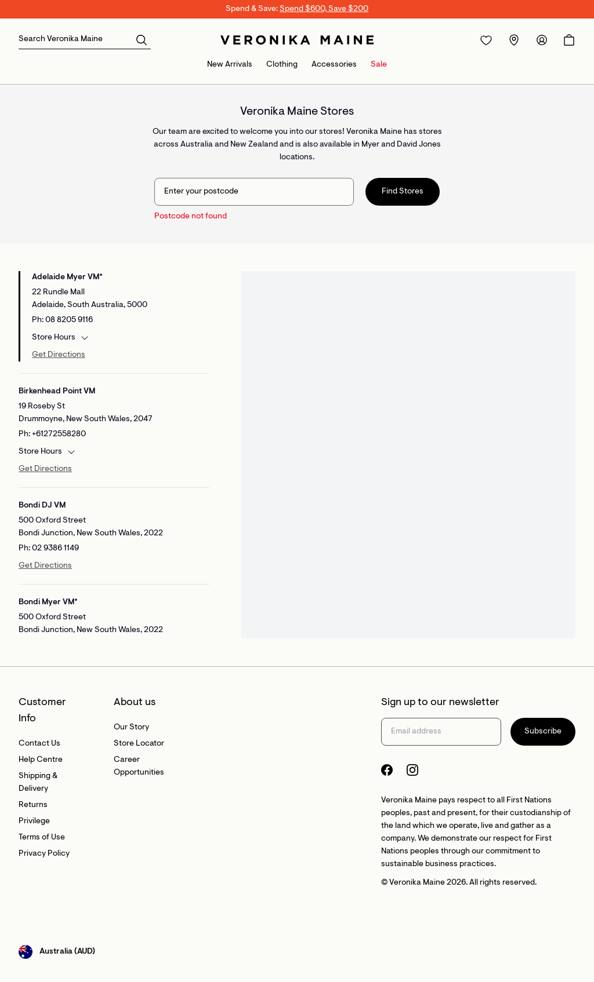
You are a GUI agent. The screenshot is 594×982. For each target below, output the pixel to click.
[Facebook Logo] (387, 770)
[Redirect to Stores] (514, 40)
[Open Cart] (569, 40)
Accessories (334, 65)
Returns (33, 805)
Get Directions (58, 355)
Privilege (34, 821)
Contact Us (39, 744)
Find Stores (402, 192)
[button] (141, 39)
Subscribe (543, 732)
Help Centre (41, 760)
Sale (379, 65)
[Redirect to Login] (486, 40)
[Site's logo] (297, 40)
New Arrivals (229, 65)
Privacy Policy (44, 854)
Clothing (282, 65)
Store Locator (139, 744)
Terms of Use (42, 838)
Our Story (131, 728)
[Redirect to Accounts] (542, 40)
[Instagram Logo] (412, 770)
